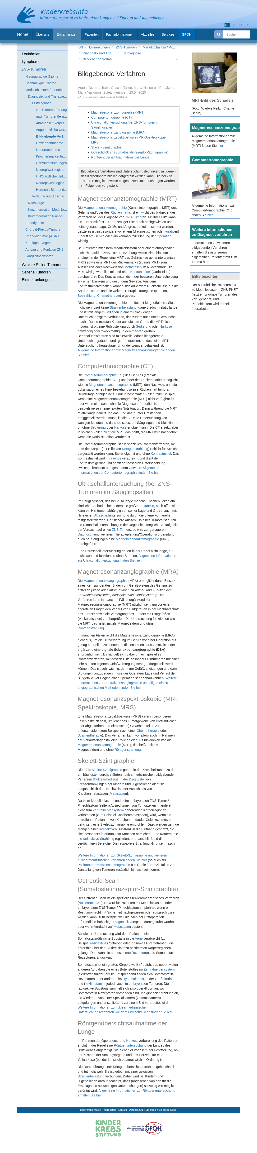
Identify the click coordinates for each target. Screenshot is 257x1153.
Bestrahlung (87, 295)
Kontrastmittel (140, 272)
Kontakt (122, 1109)
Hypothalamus (133, 979)
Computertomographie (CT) (111, 117)
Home (22, 34)
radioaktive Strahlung (98, 839)
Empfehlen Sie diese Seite (161, 1109)
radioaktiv (106, 829)
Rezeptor (138, 953)
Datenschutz (136, 1109)
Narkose (166, 326)
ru (240, 25)
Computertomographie (99, 375)
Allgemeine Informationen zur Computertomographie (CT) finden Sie (213, 210)
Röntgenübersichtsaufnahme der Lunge (120, 157)
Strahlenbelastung (123, 307)
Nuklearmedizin (105, 779)
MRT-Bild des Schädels (213, 100)
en (233, 25)
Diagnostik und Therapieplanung (106, 53)
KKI (80, 47)
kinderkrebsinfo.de (90, 1109)
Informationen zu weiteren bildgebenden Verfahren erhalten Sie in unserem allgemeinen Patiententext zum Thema (214, 252)
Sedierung (143, 326)
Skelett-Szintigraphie (106, 147)
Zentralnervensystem (108, 810)
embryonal (136, 984)
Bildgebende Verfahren (99, 59)
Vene (139, 938)
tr (246, 25)
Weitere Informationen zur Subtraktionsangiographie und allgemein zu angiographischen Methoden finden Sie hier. (127, 682)
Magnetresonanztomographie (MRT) (118, 112)
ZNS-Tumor (133, 217)
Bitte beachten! (206, 276)
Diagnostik (85, 534)
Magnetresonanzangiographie (105, 581)
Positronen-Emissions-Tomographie (104, 865)
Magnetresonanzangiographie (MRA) (118, 132)
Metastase (132, 267)
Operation (164, 236)
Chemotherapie (108, 295)
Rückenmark (119, 212)
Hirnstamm (96, 984)
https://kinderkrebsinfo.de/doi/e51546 (104, 97)
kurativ (169, 231)
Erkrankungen (99, 47)
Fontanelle (146, 506)
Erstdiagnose (131, 53)
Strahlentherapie (90, 735)
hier (220, 146)
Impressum (109, 1109)
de (227, 25)
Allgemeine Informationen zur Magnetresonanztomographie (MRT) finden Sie (213, 141)
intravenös (113, 458)
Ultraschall (101, 515)
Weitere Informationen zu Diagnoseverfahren (212, 232)
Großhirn (161, 979)
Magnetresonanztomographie (105, 208)
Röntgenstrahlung (135, 449)
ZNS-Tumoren (126, 47)
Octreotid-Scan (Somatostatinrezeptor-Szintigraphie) (129, 152)
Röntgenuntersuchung (130, 1045)
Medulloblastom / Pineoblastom (166, 47)
